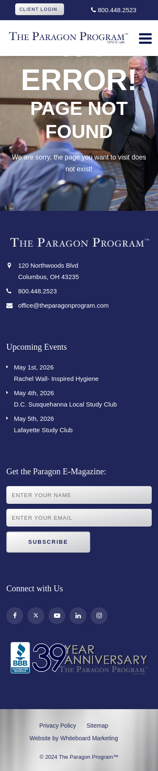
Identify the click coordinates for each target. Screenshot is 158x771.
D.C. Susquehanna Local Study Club (83, 397)
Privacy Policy (57, 725)
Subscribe (48, 542)
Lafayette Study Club (83, 423)
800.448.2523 (114, 9)
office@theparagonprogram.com (63, 305)
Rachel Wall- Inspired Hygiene (83, 372)
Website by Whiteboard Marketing (73, 738)
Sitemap (97, 725)
